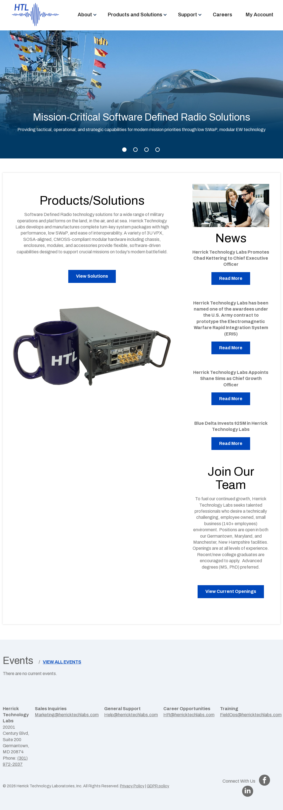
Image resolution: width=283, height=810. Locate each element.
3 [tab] (146, 149)
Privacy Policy (132, 786)
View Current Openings (230, 591)
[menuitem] (86, 14)
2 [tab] (135, 149)
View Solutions (92, 276)
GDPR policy (158, 786)
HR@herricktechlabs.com (188, 714)
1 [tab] (124, 149)
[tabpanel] (141, 94)
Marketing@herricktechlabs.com (67, 714)
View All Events (62, 662)
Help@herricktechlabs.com (131, 714)
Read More (230, 278)
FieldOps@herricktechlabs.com (251, 714)
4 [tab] (157, 149)
